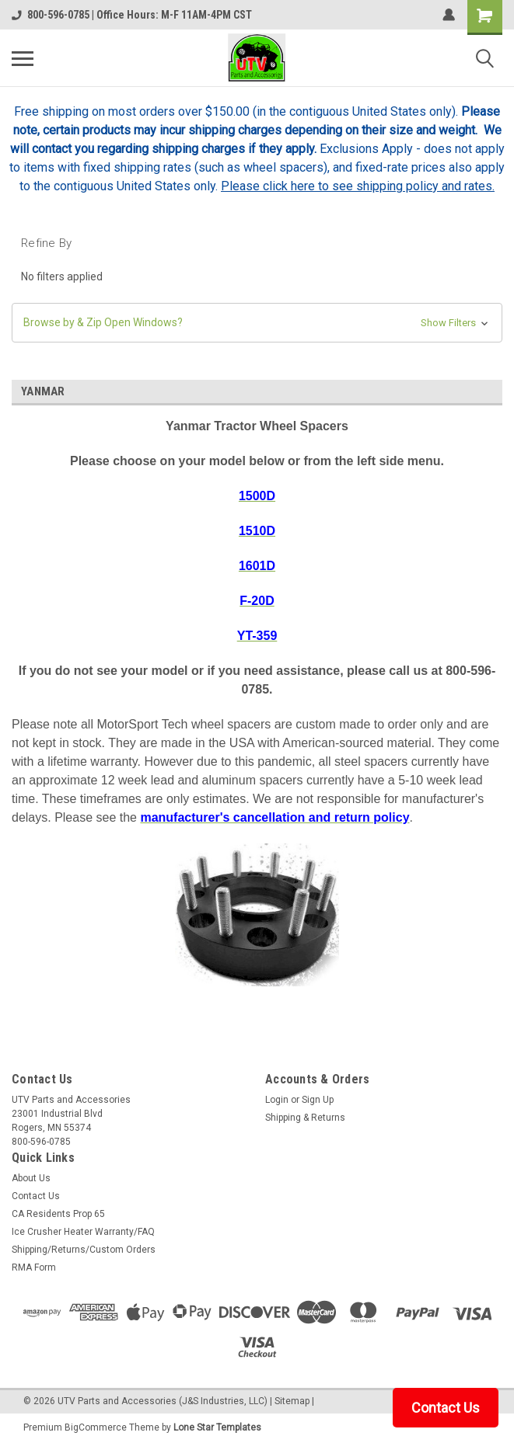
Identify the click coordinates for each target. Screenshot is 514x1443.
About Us (31, 1178)
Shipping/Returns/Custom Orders (84, 1249)
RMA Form (34, 1267)
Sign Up (318, 1099)
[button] (257, 322)
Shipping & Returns (305, 1117)
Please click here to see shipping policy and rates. (358, 186)
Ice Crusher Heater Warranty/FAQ (83, 1231)
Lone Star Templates (217, 1427)
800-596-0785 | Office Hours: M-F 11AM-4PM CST (132, 15)
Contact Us (36, 1196)
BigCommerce (96, 1427)
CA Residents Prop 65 (58, 1213)
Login (276, 1099)
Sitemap (291, 1401)
